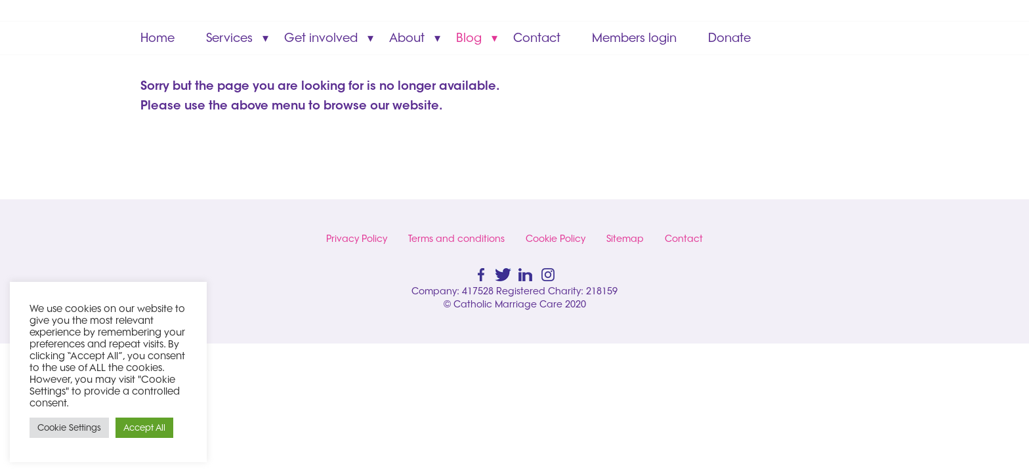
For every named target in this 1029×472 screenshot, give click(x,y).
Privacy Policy (356, 239)
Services (229, 37)
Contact (536, 37)
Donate (729, 37)
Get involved (321, 37)
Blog (469, 37)
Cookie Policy (555, 239)
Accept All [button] (144, 427)
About (407, 37)
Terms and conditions (456, 239)
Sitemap (625, 239)
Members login (634, 37)
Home (157, 37)
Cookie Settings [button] (69, 427)
